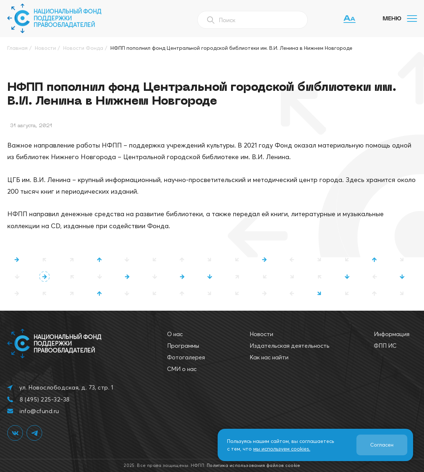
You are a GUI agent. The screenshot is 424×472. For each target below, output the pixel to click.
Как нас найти (269, 357)
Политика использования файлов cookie (253, 465)
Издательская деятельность (290, 345)
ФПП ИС (385, 345)
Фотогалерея (186, 357)
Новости (261, 334)
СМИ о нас (182, 368)
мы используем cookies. (281, 448)
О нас (175, 334)
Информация (391, 334)
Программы (183, 345)
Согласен (381, 444)
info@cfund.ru (39, 411)
